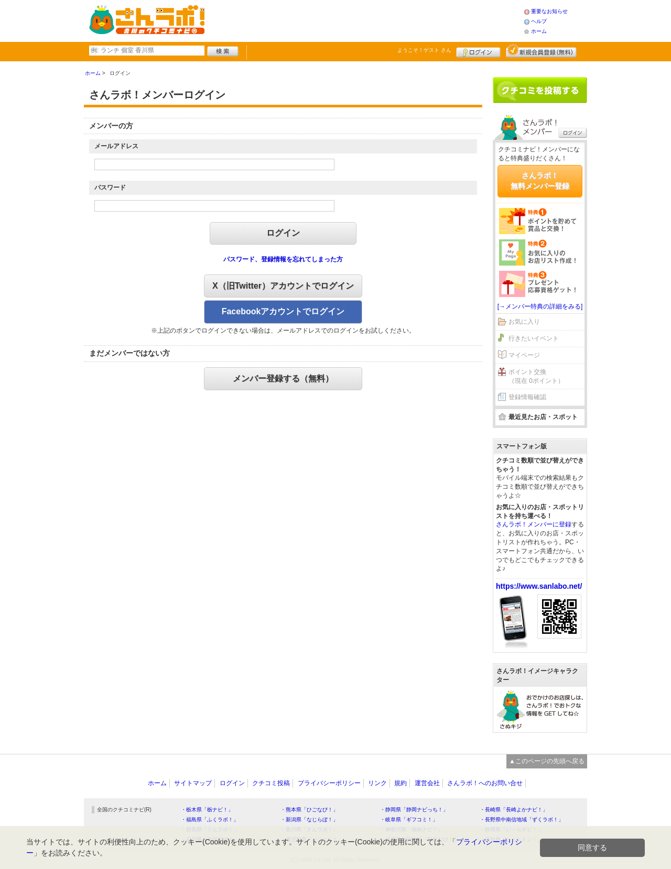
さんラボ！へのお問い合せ (485, 783)
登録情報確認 (527, 397)
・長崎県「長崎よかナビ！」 (514, 809)
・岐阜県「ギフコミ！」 (409, 819)
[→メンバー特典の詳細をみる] (540, 306)
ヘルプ (539, 21)
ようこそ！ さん (424, 50)
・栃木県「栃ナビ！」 (207, 809)
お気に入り (524, 321)
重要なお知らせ (549, 11)
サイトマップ (193, 783)
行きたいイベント (533, 338)
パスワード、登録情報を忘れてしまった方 (283, 259)
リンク (377, 783)
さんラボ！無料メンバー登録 (540, 180)
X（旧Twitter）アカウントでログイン (283, 285)
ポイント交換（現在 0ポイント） (536, 376)
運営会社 (427, 783)
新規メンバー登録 (541, 51)
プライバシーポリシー (329, 783)
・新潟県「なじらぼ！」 (309, 819)
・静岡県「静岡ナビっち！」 (414, 809)
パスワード (110, 187)
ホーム (539, 31)
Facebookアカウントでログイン (283, 311)
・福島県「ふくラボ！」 (210, 819)
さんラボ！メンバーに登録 (533, 524)
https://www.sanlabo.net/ (539, 586)
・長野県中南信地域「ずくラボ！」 (522, 819)
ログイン (478, 51)
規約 (400, 783)
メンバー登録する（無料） (283, 378)
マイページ (524, 355)
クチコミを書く (540, 90)
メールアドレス (116, 146)
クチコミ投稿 (271, 783)
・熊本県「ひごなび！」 (309, 809)
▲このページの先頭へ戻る (547, 761)
